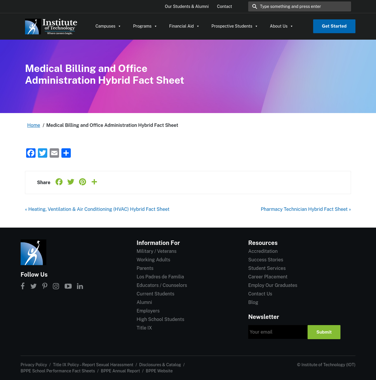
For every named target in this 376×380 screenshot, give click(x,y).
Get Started (334, 25)
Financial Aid (184, 26)
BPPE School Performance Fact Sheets (58, 371)
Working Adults (153, 260)
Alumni (144, 302)
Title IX (144, 328)
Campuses (108, 26)
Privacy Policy (34, 364)
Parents (145, 268)
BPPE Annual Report (120, 371)
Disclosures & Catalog (160, 364)
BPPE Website (159, 371)
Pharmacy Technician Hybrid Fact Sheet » (306, 209)
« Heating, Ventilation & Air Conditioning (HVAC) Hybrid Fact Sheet (97, 209)
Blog (253, 302)
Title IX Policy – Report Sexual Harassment (93, 364)
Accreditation (263, 251)
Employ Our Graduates (272, 285)
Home (33, 125)
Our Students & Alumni (187, 6)
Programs (145, 26)
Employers (148, 311)
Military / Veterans (157, 251)
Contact (224, 6)
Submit (324, 331)
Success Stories (265, 260)
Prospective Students (235, 26)
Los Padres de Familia (160, 277)
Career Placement (268, 277)
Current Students (155, 294)
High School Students (160, 319)
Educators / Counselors (162, 285)
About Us (281, 26)
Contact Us (260, 294)
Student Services (267, 268)
